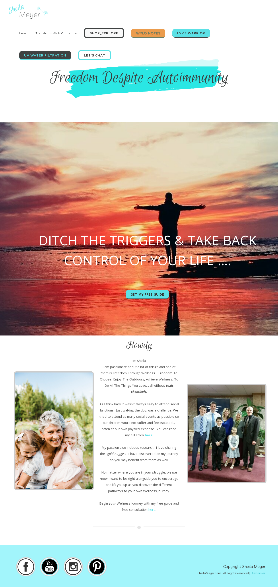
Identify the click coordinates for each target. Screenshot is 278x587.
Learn (24, 33)
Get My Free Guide (147, 294)
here (152, 509)
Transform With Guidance (56, 33)
